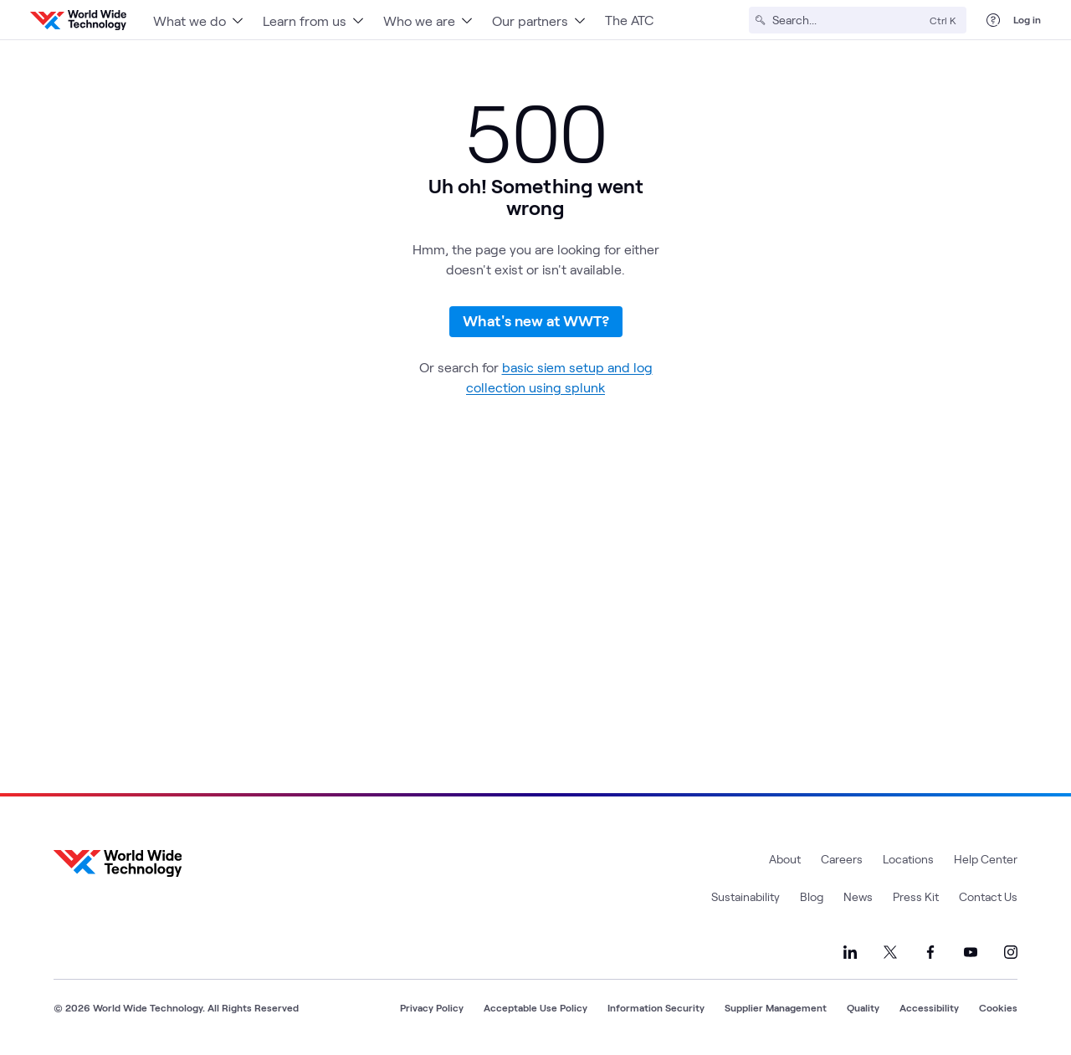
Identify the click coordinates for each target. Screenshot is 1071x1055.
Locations (908, 859)
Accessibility (929, 1007)
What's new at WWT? (536, 320)
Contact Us (988, 896)
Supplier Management (776, 1007)
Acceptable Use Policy (535, 1007)
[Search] (848, 20)
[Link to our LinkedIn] (850, 952)
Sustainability (745, 896)
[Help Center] (993, 20)
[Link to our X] (890, 952)
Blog (811, 896)
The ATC (629, 20)
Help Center (985, 859)
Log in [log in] (1027, 19)
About (785, 859)
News (858, 896)
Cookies (998, 1007)
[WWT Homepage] (78, 20)
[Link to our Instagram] (1010, 952)
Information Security (656, 1007)
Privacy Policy (432, 1007)
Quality (863, 1007)
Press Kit (916, 896)
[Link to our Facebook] (930, 952)
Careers (842, 859)
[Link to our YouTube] (970, 952)
